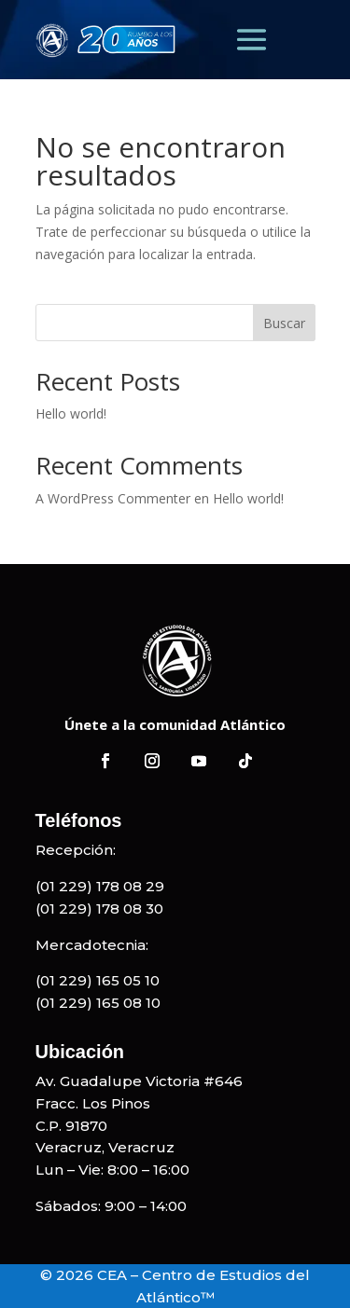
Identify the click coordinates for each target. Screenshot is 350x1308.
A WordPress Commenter (112, 498)
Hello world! (70, 413)
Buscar (284, 323)
